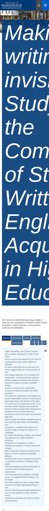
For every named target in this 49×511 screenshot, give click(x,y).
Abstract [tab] (6, 338)
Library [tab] (27, 338)
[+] (45, 351)
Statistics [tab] (36, 338)
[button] (39, 5)
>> (44, 343)
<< (32, 343)
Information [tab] (16, 338)
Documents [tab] (17, 343)
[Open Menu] (45, 5)
